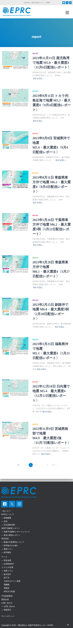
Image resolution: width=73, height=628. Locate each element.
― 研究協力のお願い (10, 545)
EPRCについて (7, 514)
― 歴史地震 (6, 560)
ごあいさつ (6, 511)
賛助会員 (5, 599)
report (35, 53)
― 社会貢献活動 (8, 525)
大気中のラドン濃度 (10, 581)
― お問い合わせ (8, 606)
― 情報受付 (6, 610)
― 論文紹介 (6, 574)
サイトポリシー (7, 616)
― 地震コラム (7, 571)
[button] (67, 12)
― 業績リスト (7, 549)
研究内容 (5, 539)
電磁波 (5, 588)
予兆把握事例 (6, 596)
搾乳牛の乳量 (8, 591)
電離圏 (5, 584)
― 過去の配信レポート (10, 535)
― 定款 (4, 521)
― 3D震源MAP (7, 564)
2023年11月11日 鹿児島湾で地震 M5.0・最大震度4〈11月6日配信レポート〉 (51, 62)
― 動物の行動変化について (12, 542)
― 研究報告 (6, 552)
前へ (19, 465)
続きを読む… (38, 78)
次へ (53, 465)
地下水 (5, 578)
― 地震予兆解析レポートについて (15, 532)
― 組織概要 (6, 518)
